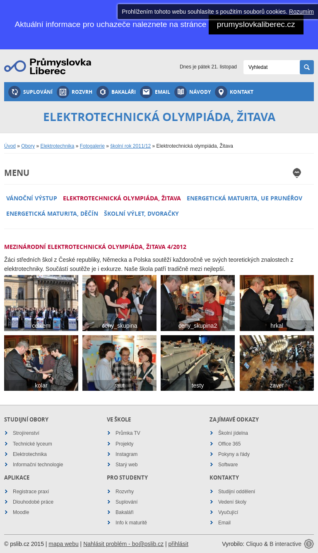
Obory (28, 146)
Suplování (30, 92)
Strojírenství (26, 433)
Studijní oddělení (236, 492)
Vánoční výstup (31, 198)
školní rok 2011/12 (130, 146)
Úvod (10, 146)
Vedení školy (232, 502)
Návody (192, 92)
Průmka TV (128, 433)
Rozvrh (74, 92)
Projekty (124, 444)
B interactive (285, 544)
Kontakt (234, 92)
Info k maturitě (131, 523)
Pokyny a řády (234, 454)
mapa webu (63, 544)
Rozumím (301, 11)
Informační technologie (38, 465)
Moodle (21, 512)
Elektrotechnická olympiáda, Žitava (122, 198)
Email (155, 92)
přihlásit (178, 544)
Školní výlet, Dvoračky (141, 213)
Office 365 (229, 444)
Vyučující (228, 512)
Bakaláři (116, 92)
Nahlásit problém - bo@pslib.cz (123, 544)
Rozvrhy (125, 492)
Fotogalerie (92, 146)
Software (228, 465)
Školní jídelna (233, 433)
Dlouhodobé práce (33, 502)
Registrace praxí (31, 492)
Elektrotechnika (57, 146)
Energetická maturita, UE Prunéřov (244, 198)
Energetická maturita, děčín (52, 213)
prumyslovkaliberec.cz (256, 24)
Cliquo (254, 544)
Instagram (126, 454)
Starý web (126, 465)
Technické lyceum (32, 444)
